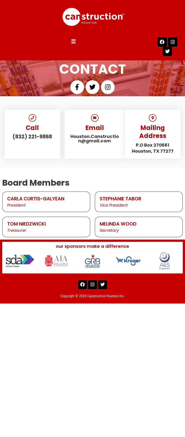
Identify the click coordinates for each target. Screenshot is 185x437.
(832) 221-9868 (32, 136)
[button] (66, 41)
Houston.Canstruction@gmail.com (94, 138)
